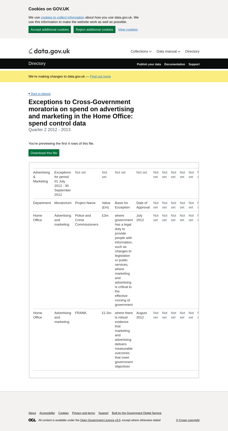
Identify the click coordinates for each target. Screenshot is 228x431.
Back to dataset (41, 93)
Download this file (44, 153)
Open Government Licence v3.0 (100, 420)
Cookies (63, 413)
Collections (140, 51)
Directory (192, 51)
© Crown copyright (188, 420)
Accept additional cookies (50, 29)
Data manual (167, 51)
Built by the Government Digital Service (136, 413)
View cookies (128, 29)
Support (194, 64)
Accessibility (47, 413)
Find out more (100, 76)
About (32, 413)
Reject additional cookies (94, 29)
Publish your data (149, 64)
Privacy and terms (83, 413)
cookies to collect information (62, 17)
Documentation (174, 64)
